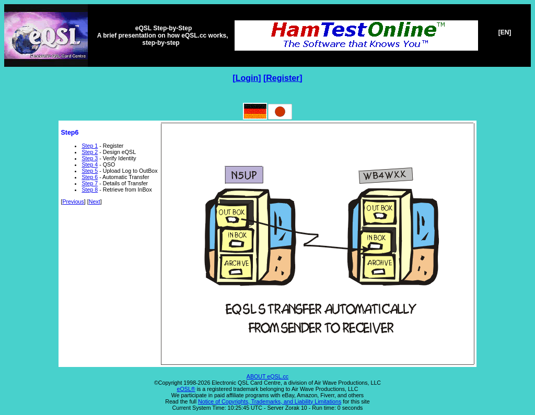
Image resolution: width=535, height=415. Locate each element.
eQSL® (186, 389)
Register (282, 78)
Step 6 (90, 177)
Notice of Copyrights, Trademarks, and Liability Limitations (269, 401)
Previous (73, 201)
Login (247, 78)
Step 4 (90, 164)
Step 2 (90, 152)
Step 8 (90, 189)
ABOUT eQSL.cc (267, 376)
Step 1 (90, 146)
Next (94, 201)
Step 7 (90, 183)
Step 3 (90, 158)
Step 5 (90, 171)
